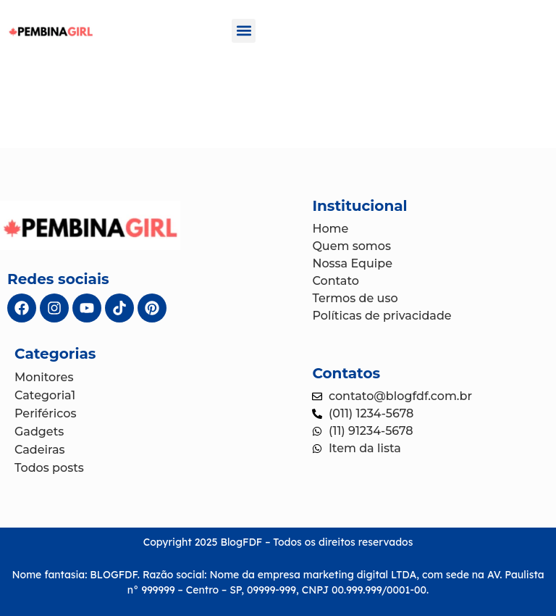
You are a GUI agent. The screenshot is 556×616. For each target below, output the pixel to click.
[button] (244, 31)
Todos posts (49, 468)
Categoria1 (44, 395)
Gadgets (39, 431)
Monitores (43, 377)
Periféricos (45, 413)
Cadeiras (39, 450)
